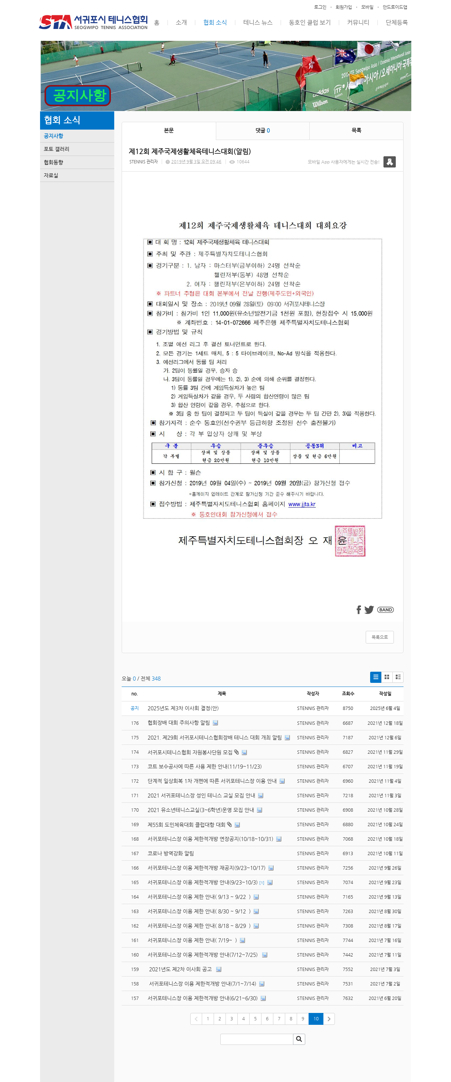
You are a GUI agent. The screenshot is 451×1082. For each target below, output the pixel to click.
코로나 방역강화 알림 (171, 853)
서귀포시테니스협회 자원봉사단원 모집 (190, 752)
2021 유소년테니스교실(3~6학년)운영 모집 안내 (201, 810)
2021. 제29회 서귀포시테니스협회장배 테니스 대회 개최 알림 (215, 737)
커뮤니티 (358, 22)
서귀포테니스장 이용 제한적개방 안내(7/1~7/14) (202, 984)
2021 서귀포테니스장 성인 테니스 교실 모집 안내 (201, 795)
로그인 (320, 7)
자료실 (51, 175)
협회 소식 (215, 22)
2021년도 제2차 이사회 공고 (180, 969)
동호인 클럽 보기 (310, 22)
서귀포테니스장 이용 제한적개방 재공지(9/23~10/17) (207, 868)
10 (316, 1018)
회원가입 (344, 7)
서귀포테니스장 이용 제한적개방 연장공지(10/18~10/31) (210, 839)
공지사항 (53, 136)
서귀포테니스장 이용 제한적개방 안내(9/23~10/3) (203, 882)
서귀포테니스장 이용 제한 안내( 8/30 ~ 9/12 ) (199, 911)
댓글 (263, 130)
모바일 (367, 7)
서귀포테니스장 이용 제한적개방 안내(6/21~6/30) (203, 998)
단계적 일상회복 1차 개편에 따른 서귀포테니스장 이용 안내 (212, 781)
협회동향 (53, 162)
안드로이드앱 (395, 7)
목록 (356, 130)
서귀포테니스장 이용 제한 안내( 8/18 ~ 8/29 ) (199, 926)
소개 (181, 22)
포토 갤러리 (56, 149)
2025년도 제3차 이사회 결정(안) (183, 708)
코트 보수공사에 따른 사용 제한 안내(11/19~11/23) (205, 766)
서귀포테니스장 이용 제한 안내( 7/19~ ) (192, 940)
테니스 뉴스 (258, 22)
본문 (169, 130)
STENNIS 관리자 (143, 161)
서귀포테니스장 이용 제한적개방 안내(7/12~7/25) (203, 955)
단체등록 (397, 22)
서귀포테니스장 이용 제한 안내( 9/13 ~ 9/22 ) (199, 897)
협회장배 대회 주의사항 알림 (179, 723)
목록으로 (380, 637)
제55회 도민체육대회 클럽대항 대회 (187, 825)
